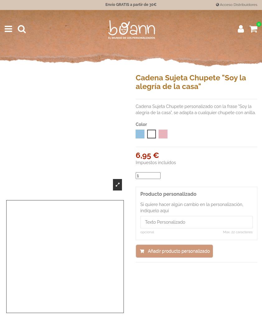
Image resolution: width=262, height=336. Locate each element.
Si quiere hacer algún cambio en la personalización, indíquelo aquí (191, 207)
